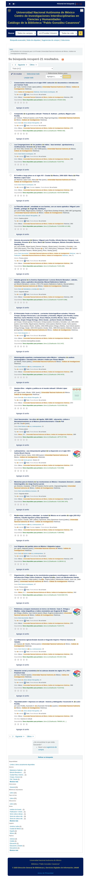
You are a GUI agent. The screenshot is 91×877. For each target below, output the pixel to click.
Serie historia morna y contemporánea (29, 426)
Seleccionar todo (33, 74)
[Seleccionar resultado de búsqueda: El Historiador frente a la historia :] (10, 313)
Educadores (13, 848)
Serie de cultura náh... (17, 816)
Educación (13, 843)
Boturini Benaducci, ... (16, 772)
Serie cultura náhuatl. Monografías (28, 122)
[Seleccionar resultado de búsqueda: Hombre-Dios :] (10, 388)
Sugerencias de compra (50, 40)
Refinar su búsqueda (45, 757)
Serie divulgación (23, 333)
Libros (12, 793)
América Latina (14, 826)
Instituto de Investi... (16, 809)
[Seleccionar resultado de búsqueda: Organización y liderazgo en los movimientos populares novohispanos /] (10, 575)
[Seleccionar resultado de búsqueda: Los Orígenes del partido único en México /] (10, 546)
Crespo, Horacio (15, 777)
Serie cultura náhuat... (17, 814)
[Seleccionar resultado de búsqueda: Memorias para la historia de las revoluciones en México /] (10, 481)
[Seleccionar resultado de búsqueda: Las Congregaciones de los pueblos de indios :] (10, 144)
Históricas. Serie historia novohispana (36, 92)
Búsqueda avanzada (17, 40)
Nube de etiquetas (33, 40)
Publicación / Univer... (16, 812)
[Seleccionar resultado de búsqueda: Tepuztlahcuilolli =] (10, 701)
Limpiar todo (28, 78)
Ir (80, 33)
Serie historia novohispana (25, 154)
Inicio (11, 49)
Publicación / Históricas (41, 255)
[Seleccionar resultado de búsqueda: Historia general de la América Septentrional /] (10, 279)
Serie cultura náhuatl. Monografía (28, 397)
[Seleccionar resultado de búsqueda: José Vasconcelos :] (10, 419)
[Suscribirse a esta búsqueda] (63, 59)
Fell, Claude (13, 779)
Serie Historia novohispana (25, 184)
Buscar (11, 33)
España (12, 831)
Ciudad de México (15, 829)
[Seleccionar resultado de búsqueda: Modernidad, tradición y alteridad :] (10, 515)
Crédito (12, 841)
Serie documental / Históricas (46, 253)
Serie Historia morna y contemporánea (29, 524)
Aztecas (12, 839)
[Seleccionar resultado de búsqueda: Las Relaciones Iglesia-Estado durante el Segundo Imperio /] (10, 639)
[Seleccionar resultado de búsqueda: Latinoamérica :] (10, 450)
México (12, 833)
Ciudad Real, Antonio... (17, 775)
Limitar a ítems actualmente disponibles (22, 764)
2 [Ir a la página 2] (15, 65)
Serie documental (23, 618)
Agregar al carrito (21, 108)
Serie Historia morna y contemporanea (29, 366)
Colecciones (65, 40)
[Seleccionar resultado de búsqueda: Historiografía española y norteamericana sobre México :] (10, 357)
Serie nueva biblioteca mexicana (27, 491)
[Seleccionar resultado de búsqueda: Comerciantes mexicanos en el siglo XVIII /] (10, 82)
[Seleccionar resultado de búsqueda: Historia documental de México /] (10, 240)
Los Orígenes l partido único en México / (37, 546)
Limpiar (79, 4)
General (12, 787)
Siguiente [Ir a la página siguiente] (23, 65)
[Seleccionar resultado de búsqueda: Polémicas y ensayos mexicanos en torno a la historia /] (10, 608)
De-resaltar (16, 74)
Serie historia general (25, 460)
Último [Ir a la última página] (33, 65)
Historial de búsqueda (65, 4)
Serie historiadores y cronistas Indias (30, 289)
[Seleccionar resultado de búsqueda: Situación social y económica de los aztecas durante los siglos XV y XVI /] (10, 670)
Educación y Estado (16, 846)
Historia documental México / (47, 242)
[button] (9, 4)
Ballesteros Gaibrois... (17, 770)
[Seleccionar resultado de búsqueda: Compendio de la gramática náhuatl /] (10, 113)
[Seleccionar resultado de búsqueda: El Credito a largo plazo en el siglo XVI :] (10, 175)
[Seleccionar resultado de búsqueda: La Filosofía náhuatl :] (10, 206)
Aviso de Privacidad (45, 873)
